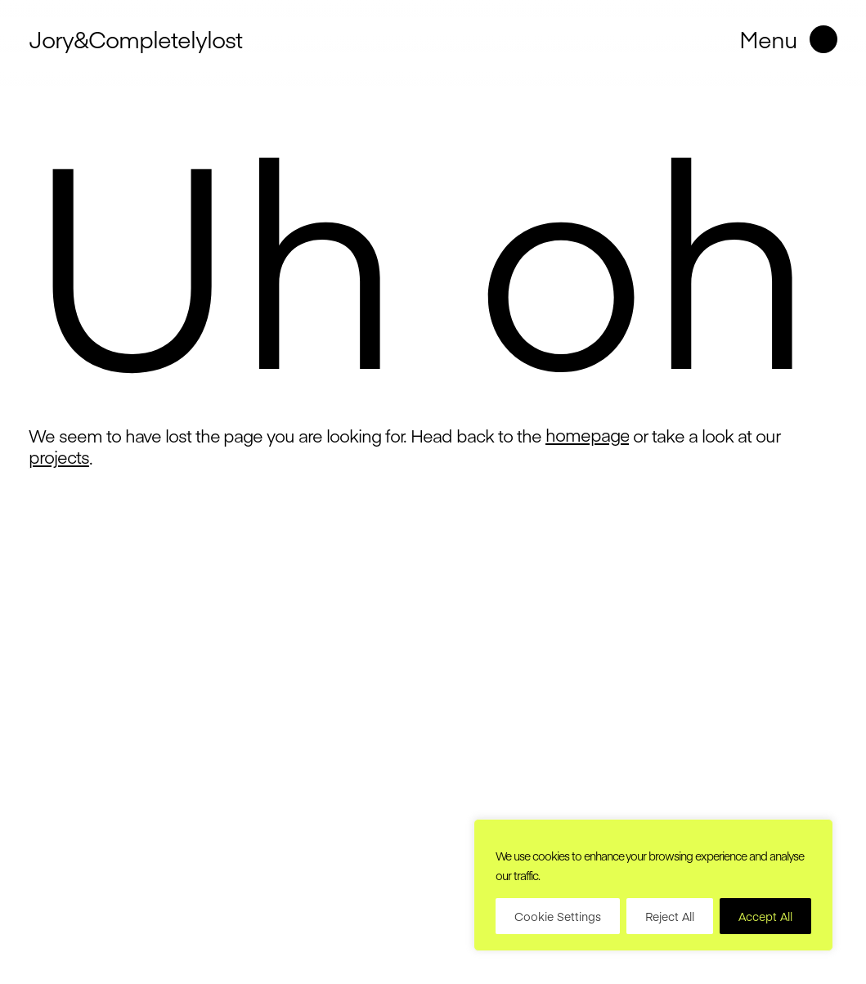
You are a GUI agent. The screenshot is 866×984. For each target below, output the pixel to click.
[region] (653, 885)
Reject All (669, 916)
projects (59, 457)
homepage (587, 435)
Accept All (765, 916)
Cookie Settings (557, 916)
